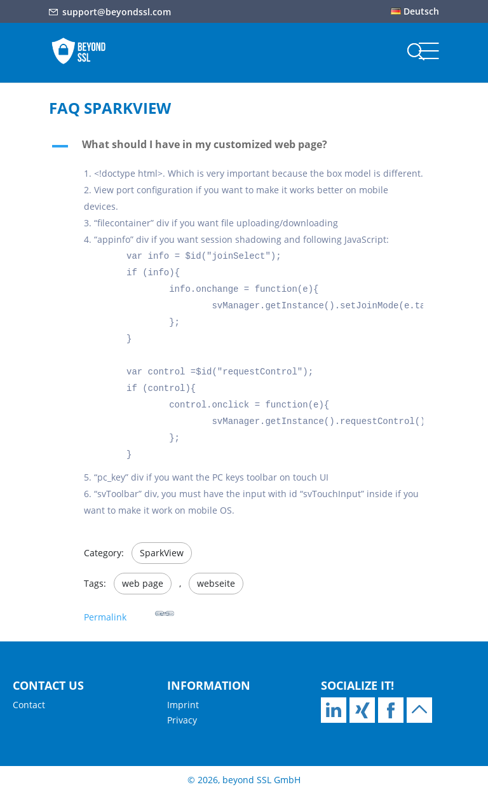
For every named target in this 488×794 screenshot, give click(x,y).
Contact (29, 705)
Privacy (182, 720)
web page (142, 583)
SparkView (162, 553)
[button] (244, 147)
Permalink (129, 613)
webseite (216, 583)
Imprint (183, 705)
